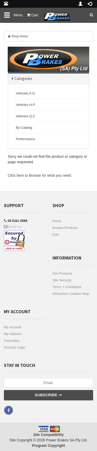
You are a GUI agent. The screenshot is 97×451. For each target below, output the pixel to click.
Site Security (62, 280)
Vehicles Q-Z (25, 116)
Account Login (14, 347)
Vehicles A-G (25, 93)
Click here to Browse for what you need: (40, 175)
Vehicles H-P (25, 105)
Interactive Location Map (71, 294)
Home (57, 221)
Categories (23, 78)
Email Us (12, 226)
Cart (56, 234)
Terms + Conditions (67, 287)
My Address (12, 334)
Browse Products (65, 228)
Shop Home (19, 36)
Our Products (62, 273)
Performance (25, 139)
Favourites (12, 341)
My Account (12, 327)
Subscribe (48, 395)
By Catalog (24, 127)
